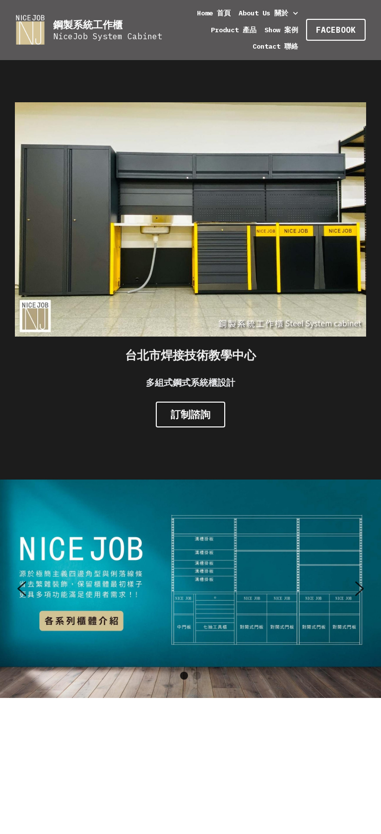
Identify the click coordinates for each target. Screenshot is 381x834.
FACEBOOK (336, 30)
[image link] (30, 29)
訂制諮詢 (190, 412)
